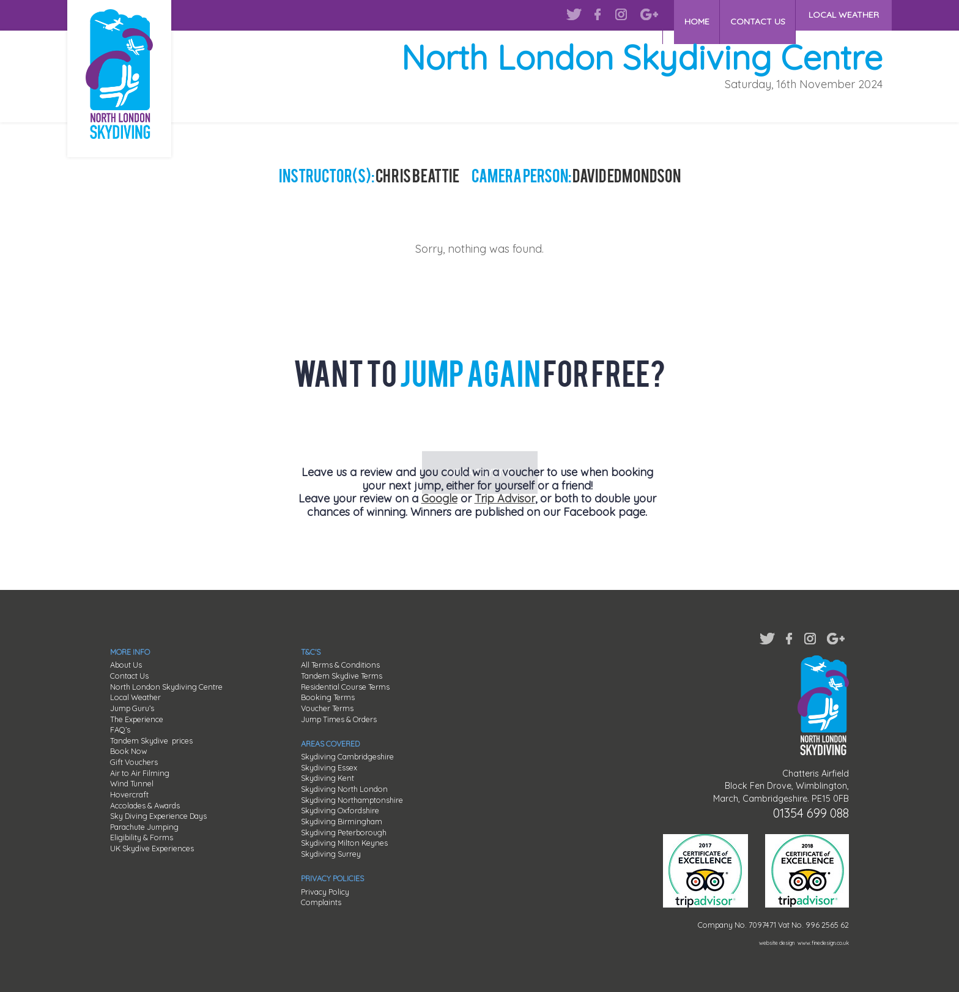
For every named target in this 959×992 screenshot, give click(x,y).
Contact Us (129, 676)
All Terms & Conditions (340, 664)
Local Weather (135, 697)
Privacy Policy (325, 892)
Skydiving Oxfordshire (340, 810)
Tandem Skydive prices (151, 740)
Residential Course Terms (345, 687)
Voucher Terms (327, 708)
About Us (126, 664)
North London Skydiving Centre (166, 687)
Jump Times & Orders (339, 719)
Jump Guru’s (132, 708)
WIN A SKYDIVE (479, 426)
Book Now (128, 751)
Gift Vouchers (134, 762)
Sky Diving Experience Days (158, 816)
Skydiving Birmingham (341, 821)
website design (776, 942)
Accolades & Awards (145, 805)
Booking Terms (328, 697)
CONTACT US (754, 14)
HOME (688, 14)
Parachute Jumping (144, 827)
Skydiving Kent (327, 778)
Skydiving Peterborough (344, 832)
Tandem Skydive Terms (341, 676)
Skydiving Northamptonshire (352, 800)
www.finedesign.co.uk (823, 942)
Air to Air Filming (139, 773)
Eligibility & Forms (141, 837)
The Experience (136, 719)
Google (439, 498)
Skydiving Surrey (331, 854)
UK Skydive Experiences (152, 848)
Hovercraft (129, 794)
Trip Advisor (505, 498)
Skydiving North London (344, 789)
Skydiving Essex (329, 767)
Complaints (321, 902)
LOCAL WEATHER (844, 14)
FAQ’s (120, 729)
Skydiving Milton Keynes (344, 843)
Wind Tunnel (132, 783)
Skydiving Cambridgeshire (347, 756)
